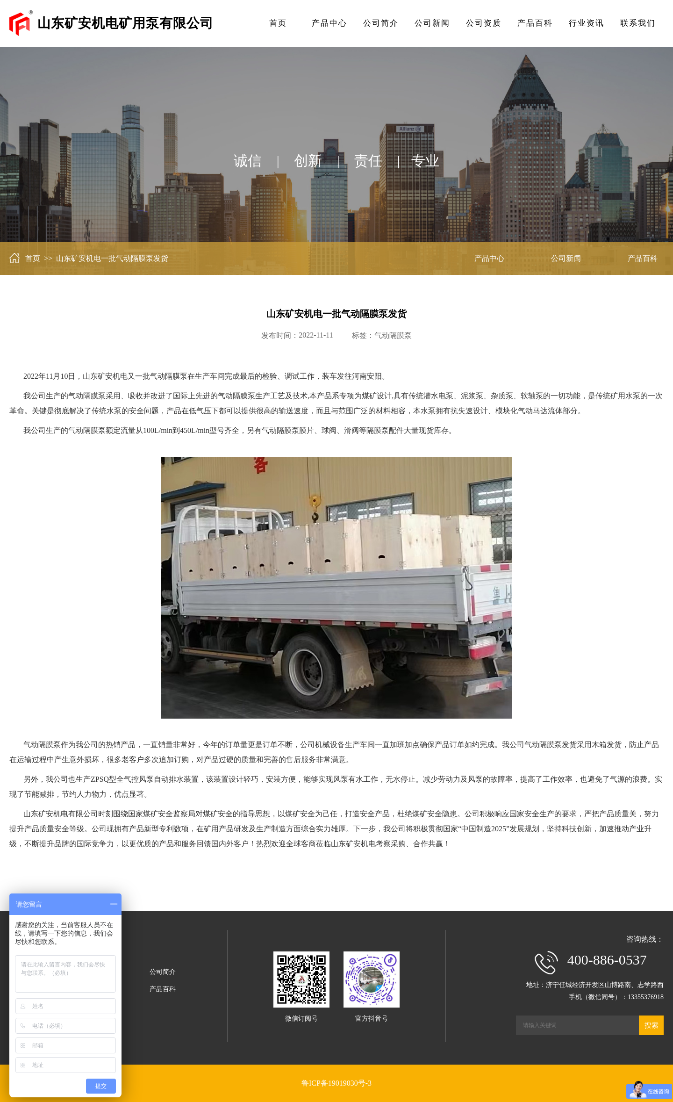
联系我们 (638, 23)
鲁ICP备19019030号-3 (336, 1083)
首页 (278, 23)
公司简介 (381, 23)
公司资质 (483, 23)
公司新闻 (432, 23)
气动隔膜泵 (393, 335)
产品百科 (535, 23)
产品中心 (329, 23)
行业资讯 (586, 23)
